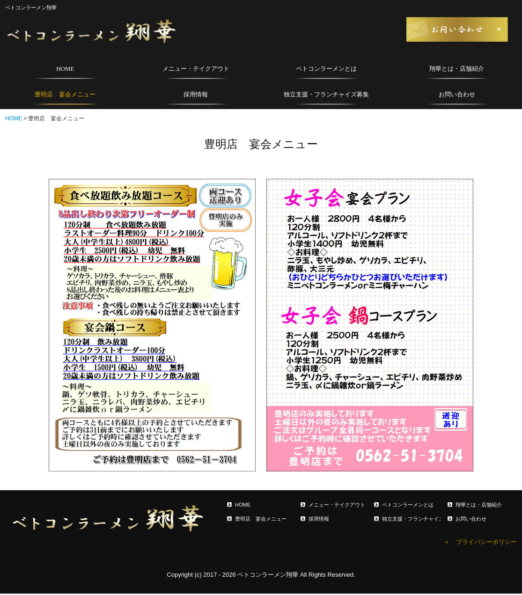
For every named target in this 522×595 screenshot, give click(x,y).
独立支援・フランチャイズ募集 (326, 94)
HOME (65, 68)
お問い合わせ (457, 94)
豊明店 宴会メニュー (65, 94)
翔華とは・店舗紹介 (456, 68)
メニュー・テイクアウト (195, 68)
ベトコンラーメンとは (326, 68)
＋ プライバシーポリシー (480, 541)
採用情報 (196, 94)
